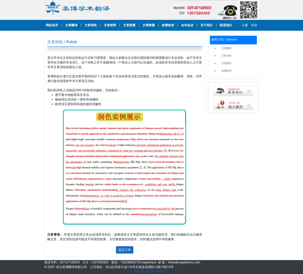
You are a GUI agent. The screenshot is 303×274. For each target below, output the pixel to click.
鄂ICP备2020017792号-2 (151, 271)
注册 (245, 25)
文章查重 (129, 25)
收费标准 (168, 25)
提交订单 (124, 250)
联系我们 (226, 25)
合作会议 (187, 25)
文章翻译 (71, 25)
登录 (254, 25)
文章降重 (148, 25)
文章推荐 (110, 25)
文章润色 (90, 25)
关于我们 (206, 25)
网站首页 (52, 25)
